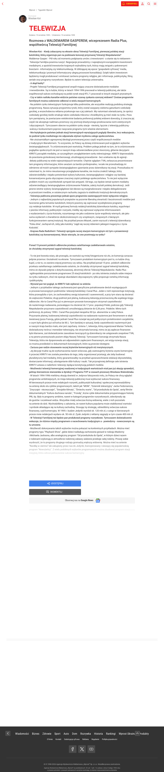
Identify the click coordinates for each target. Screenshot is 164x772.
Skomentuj (111, 484)
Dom (74, 726)
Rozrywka (85, 726)
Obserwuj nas (78, 493)
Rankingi (111, 726)
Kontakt (58, 732)
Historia (98, 726)
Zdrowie (46, 726)
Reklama (85, 732)
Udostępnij (57, 484)
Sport (57, 726)
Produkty (144, 726)
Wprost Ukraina (127, 726)
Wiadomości (22, 726)
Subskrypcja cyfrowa (71, 732)
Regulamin (95, 732)
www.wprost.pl (86, 765)
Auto (66, 726)
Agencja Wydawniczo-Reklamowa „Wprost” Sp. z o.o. (76, 757)
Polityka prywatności (109, 732)
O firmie (50, 732)
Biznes (35, 726)
